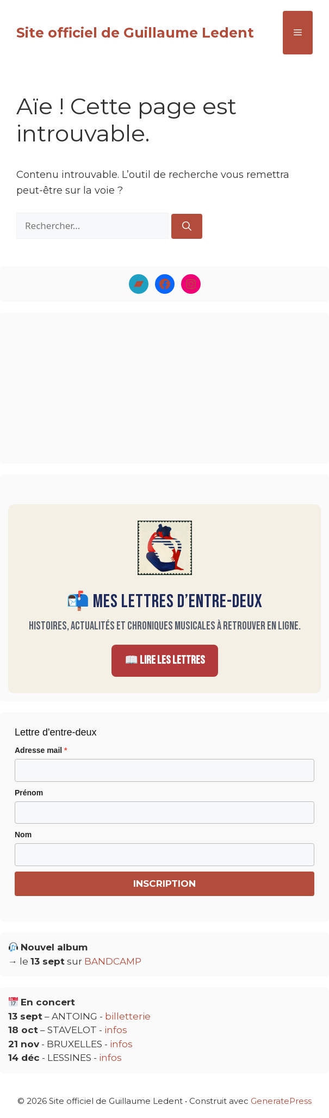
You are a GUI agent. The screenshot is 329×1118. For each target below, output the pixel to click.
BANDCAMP (112, 961)
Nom (23, 834)
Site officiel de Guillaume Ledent (135, 32)
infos (115, 1029)
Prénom (29, 792)
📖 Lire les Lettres (165, 660)
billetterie (128, 1016)
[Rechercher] (186, 226)
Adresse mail (41, 750)
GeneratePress (281, 1101)
